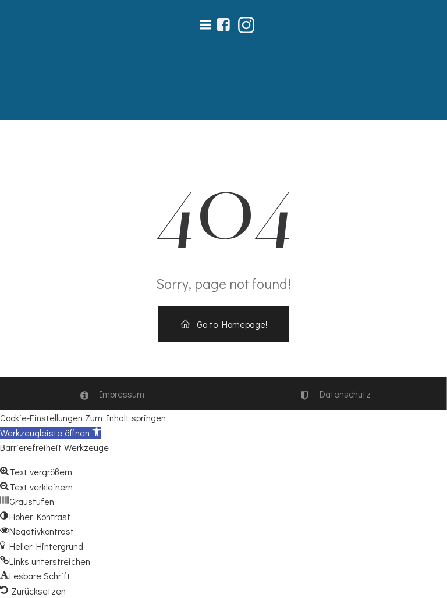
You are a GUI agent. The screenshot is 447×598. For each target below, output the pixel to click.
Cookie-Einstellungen (41, 417)
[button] (50, 433)
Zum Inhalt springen (125, 417)
